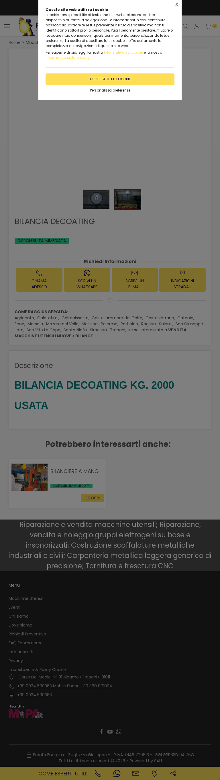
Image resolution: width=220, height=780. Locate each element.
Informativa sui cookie (123, 52)
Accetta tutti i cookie (110, 79)
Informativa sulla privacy (68, 57)
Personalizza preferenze (110, 90)
